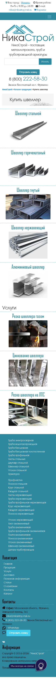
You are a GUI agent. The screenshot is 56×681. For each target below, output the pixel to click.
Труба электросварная (21, 440)
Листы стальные (16, 459)
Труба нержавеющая (20, 498)
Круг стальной (16, 487)
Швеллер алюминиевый (21, 546)
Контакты (9, 590)
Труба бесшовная (18, 447)
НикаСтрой (7, 89)
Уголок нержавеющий (20, 519)
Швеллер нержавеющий (28, 227)
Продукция (9, 567)
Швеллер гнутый (28, 189)
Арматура (13, 474)
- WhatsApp (10, 627)
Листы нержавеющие (20, 495)
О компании (10, 586)
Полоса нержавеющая (21, 513)
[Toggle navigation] (49, 17)
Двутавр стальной (18, 462)
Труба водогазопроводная (22, 444)
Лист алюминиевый (18, 523)
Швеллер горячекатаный (28, 152)
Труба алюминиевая (19, 527)
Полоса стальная (17, 483)
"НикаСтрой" (37, 653)
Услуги (7, 571)
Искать (45, 61)
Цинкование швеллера (28, 355)
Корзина (40, 10)
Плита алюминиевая (19, 534)
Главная (8, 563)
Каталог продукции (22, 89)
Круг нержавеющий (19, 506)
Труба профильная (18, 455)
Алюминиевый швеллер (28, 266)
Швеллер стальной (28, 113)
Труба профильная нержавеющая (27, 502)
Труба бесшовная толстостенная (26, 451)
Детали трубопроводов (21, 549)
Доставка (9, 575)
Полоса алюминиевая (20, 538)
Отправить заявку (28, 72)
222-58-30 (28, 79)
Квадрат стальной (18, 491)
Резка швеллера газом (28, 316)
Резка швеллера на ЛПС (28, 394)
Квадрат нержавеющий (21, 510)
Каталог (8, 593)
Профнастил (15, 480)
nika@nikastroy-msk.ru (20, 10)
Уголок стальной (17, 470)
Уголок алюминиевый (20, 542)
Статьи (7, 582)
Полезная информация (17, 578)
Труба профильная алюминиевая (26, 531)
